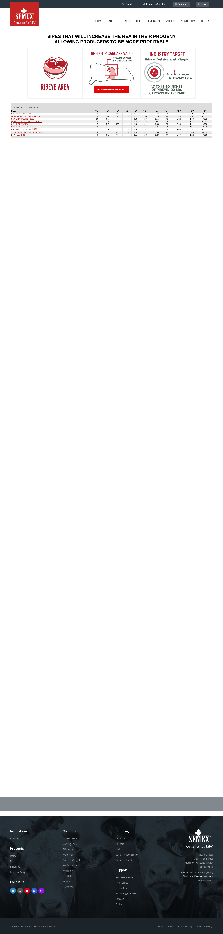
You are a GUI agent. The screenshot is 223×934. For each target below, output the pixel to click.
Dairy (126, 18)
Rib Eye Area (70, 838)
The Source (121, 882)
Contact (207, 18)
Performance (70, 865)
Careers (119, 844)
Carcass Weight (71, 860)
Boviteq (14, 838)
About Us (120, 838)
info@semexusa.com (201, 876)
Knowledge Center (125, 893)
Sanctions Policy (203, 926)
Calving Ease (70, 844)
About (113, 18)
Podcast (120, 904)
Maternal (68, 854)
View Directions (205, 880)
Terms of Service (166, 926)
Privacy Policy (185, 926)
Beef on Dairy (17, 872)
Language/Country (154, 4)
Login (202, 4)
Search (127, 4)
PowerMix (68, 886)
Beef (139, 18)
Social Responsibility (126, 854)
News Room (122, 888)
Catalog (119, 898)
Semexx (67, 881)
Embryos (154, 18)
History (119, 849)
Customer (181, 4)
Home (98, 18)
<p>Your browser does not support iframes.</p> (111, 403)
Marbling (68, 870)
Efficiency (68, 849)
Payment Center (124, 877)
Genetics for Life (124, 860)
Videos (170, 18)
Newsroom (188, 18)
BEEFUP (67, 876)
